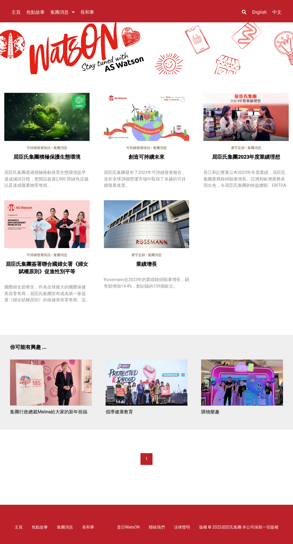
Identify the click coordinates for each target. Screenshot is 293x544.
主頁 (19, 527)
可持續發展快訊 (39, 148)
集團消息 (60, 148)
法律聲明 (182, 527)
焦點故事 (40, 527)
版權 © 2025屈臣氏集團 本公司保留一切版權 (238, 527)
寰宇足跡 (238, 148)
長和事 (88, 527)
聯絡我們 (157, 527)
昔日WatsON (128, 527)
